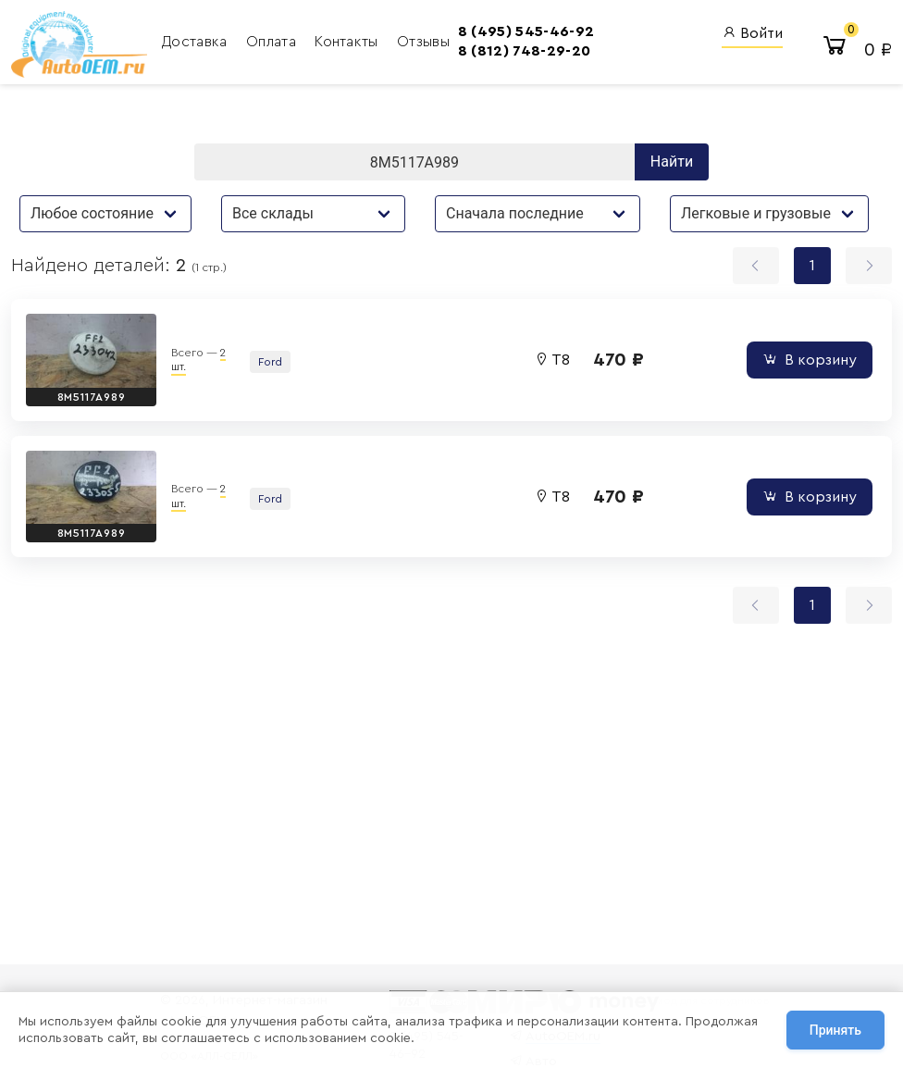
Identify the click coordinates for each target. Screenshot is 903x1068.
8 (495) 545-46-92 (526, 31)
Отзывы (423, 41)
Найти (671, 161)
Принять (835, 1030)
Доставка (196, 41)
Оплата (273, 41)
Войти (752, 33)
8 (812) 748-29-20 (524, 50)
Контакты (348, 41)
